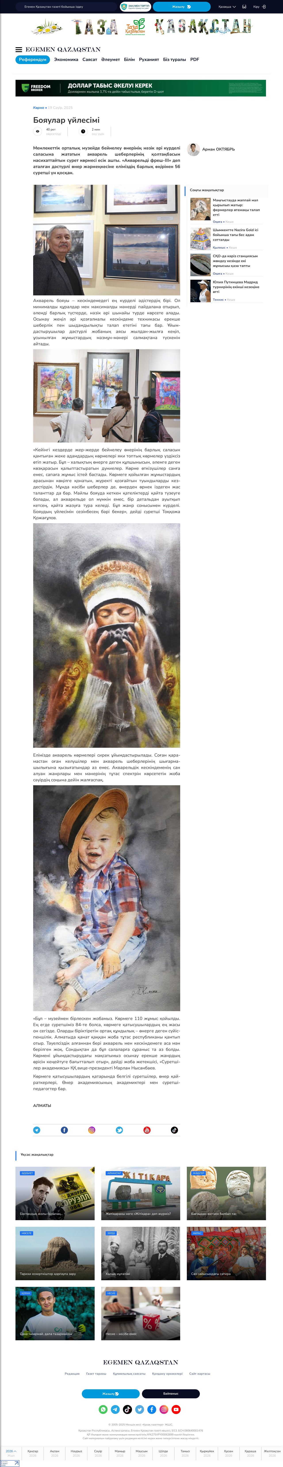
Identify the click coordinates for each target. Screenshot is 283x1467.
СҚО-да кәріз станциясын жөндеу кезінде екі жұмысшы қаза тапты (235, 261)
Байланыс (170, 1393)
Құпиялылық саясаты (129, 1374)
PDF (194, 59)
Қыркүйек (206, 1453)
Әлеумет (110, 59)
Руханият (149, 59)
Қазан (228, 1453)
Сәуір (98, 1453)
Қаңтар (32, 1453)
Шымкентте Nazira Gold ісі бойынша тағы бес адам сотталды (235, 235)
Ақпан (54, 1453)
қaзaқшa (227, 7)
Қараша (250, 1453)
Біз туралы (174, 59)
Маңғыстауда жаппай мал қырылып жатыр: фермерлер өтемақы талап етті (236, 207)
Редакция (72, 1374)
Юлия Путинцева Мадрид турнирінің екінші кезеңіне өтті (236, 287)
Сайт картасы (199, 1374)
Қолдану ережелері (167, 1374)
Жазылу (181, 6)
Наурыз (76, 1453)
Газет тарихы (96, 1374)
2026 (10, 1453)
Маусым (141, 1453)
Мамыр (119, 1453)
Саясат (89, 59)
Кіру (259, 7)
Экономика (66, 59)
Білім (129, 59)
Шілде (163, 1453)
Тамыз (185, 1453)
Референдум (32, 59)
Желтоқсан (272, 1453)
